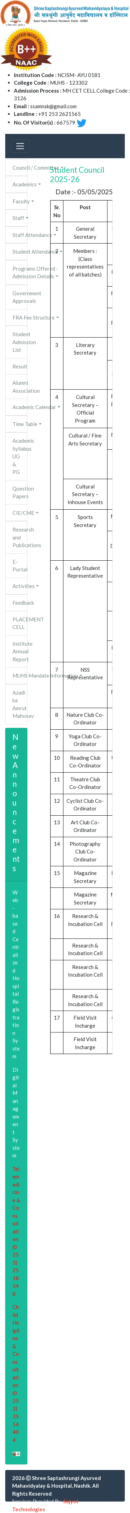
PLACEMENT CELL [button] (19, 623)
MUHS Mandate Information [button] (19, 675)
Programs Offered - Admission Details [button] (19, 272)
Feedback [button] (19, 603)
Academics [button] (19, 184)
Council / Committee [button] (19, 167)
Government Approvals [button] (19, 297)
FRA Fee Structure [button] (19, 317)
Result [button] (19, 366)
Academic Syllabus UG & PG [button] (19, 456)
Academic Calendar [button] (19, 407)
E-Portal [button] (19, 566)
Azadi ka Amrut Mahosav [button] (19, 704)
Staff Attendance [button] (19, 235)
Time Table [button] (19, 424)
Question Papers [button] (19, 492)
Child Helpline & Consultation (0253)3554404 (15, 1373)
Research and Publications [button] (19, 537)
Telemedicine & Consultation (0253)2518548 (16, 1231)
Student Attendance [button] (19, 251)
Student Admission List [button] (19, 342)
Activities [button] (19, 586)
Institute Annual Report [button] (19, 651)
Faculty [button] (19, 201)
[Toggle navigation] (20, 146)
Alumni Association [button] (19, 387)
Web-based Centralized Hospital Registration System (16, 974)
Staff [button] (18, 218)
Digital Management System (16, 1112)
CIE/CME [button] (19, 513)
